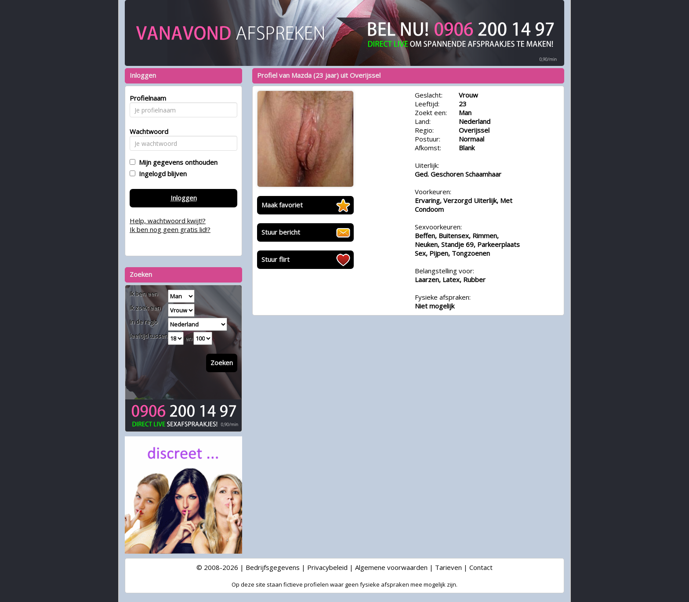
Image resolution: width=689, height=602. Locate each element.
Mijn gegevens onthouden (176, 162)
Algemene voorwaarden (391, 567)
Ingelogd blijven (161, 173)
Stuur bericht (280, 232)
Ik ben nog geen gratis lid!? (170, 229)
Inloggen (183, 197)
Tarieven (448, 567)
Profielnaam (146, 98)
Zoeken (221, 362)
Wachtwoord (146, 131)
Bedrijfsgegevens (273, 567)
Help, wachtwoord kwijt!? (168, 220)
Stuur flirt (275, 259)
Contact (481, 567)
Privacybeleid (327, 567)
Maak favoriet (282, 204)
